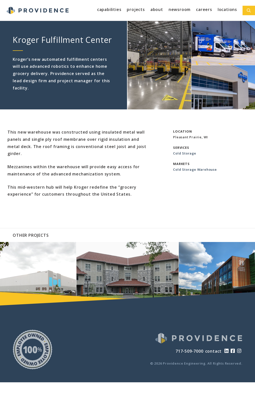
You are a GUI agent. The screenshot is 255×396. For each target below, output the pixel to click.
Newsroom (180, 9)
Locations (227, 9)
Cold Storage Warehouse (195, 169)
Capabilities (109, 9)
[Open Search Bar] (249, 10)
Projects (136, 9)
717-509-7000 (189, 351)
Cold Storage (184, 153)
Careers (204, 9)
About (156, 9)
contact (213, 351)
